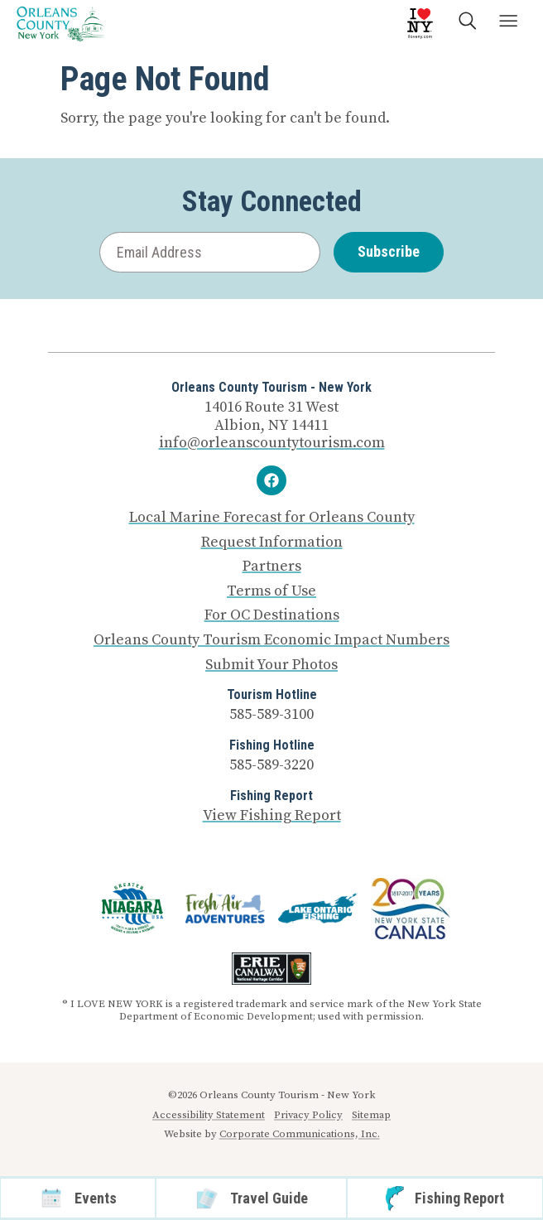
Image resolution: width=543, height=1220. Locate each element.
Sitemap (371, 1114)
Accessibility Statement (208, 1114)
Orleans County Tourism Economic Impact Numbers (271, 640)
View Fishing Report (272, 815)
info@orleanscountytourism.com (272, 442)
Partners (272, 566)
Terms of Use (271, 591)
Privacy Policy (308, 1114)
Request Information (272, 542)
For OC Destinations (271, 615)
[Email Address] (209, 252)
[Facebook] (271, 480)
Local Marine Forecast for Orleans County (272, 518)
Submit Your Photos (271, 665)
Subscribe (389, 251)
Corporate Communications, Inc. (299, 1133)
